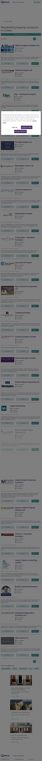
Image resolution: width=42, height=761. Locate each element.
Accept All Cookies (27, 127)
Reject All (14, 127)
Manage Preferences (20, 131)
